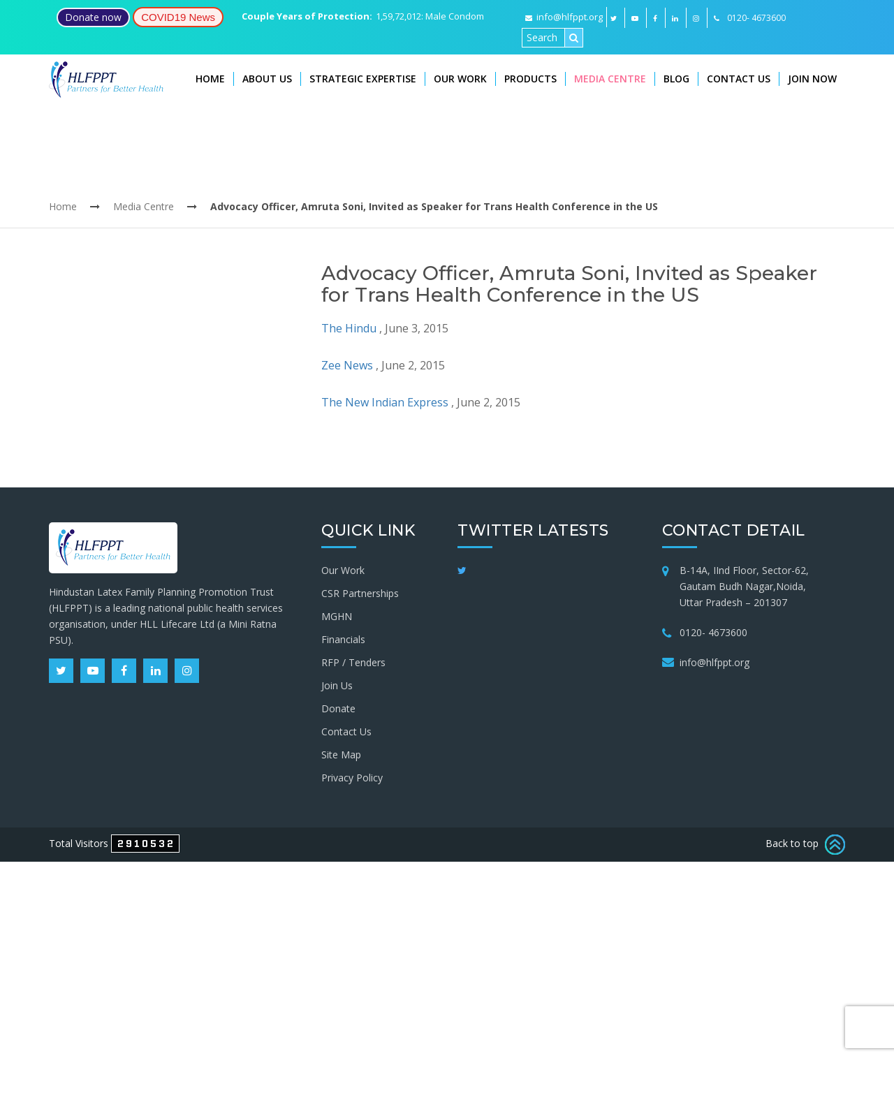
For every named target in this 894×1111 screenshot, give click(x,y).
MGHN (336, 616)
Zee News (347, 365)
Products (530, 78)
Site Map (341, 754)
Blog (676, 78)
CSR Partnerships (360, 593)
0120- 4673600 (713, 632)
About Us (267, 78)
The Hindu (348, 328)
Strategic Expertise (362, 78)
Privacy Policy (352, 777)
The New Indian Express (384, 402)
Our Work (460, 78)
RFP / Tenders (353, 662)
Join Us (337, 685)
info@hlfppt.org (564, 16)
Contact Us (738, 78)
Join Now (812, 78)
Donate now (93, 17)
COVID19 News (178, 17)
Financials (343, 639)
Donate (338, 708)
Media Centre (610, 78)
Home (210, 78)
